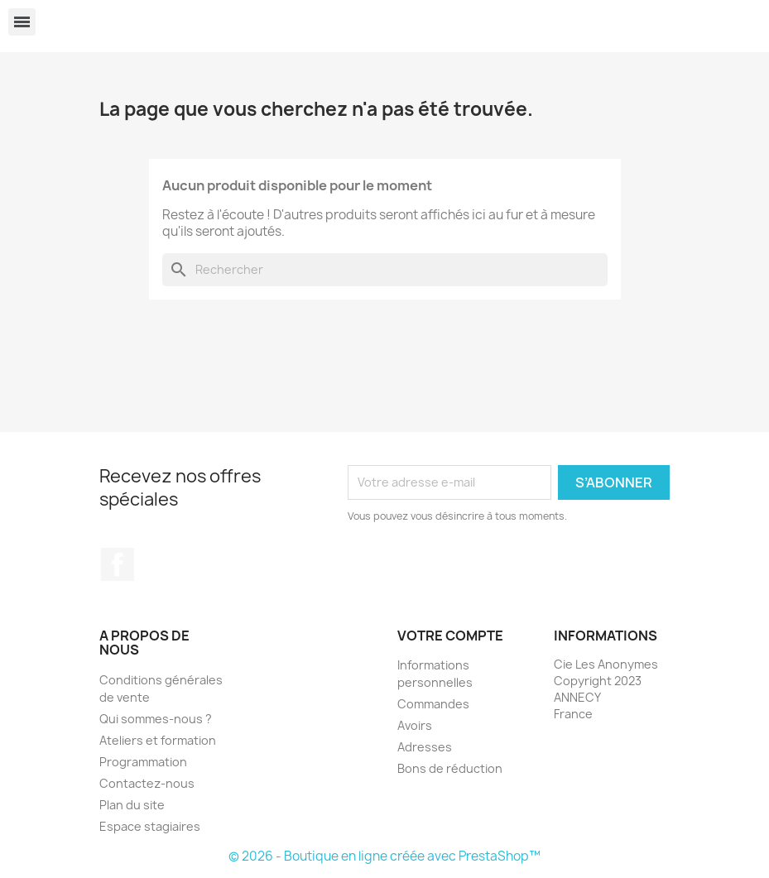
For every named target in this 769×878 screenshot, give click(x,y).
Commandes (433, 704)
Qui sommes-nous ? (155, 719)
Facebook (117, 564)
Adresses (424, 747)
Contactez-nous (147, 783)
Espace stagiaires (149, 826)
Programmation (143, 762)
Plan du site (132, 805)
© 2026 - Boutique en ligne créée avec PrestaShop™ (384, 856)
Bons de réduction (449, 768)
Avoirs (414, 725)
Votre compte (450, 635)
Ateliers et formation (157, 740)
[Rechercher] (385, 269)
